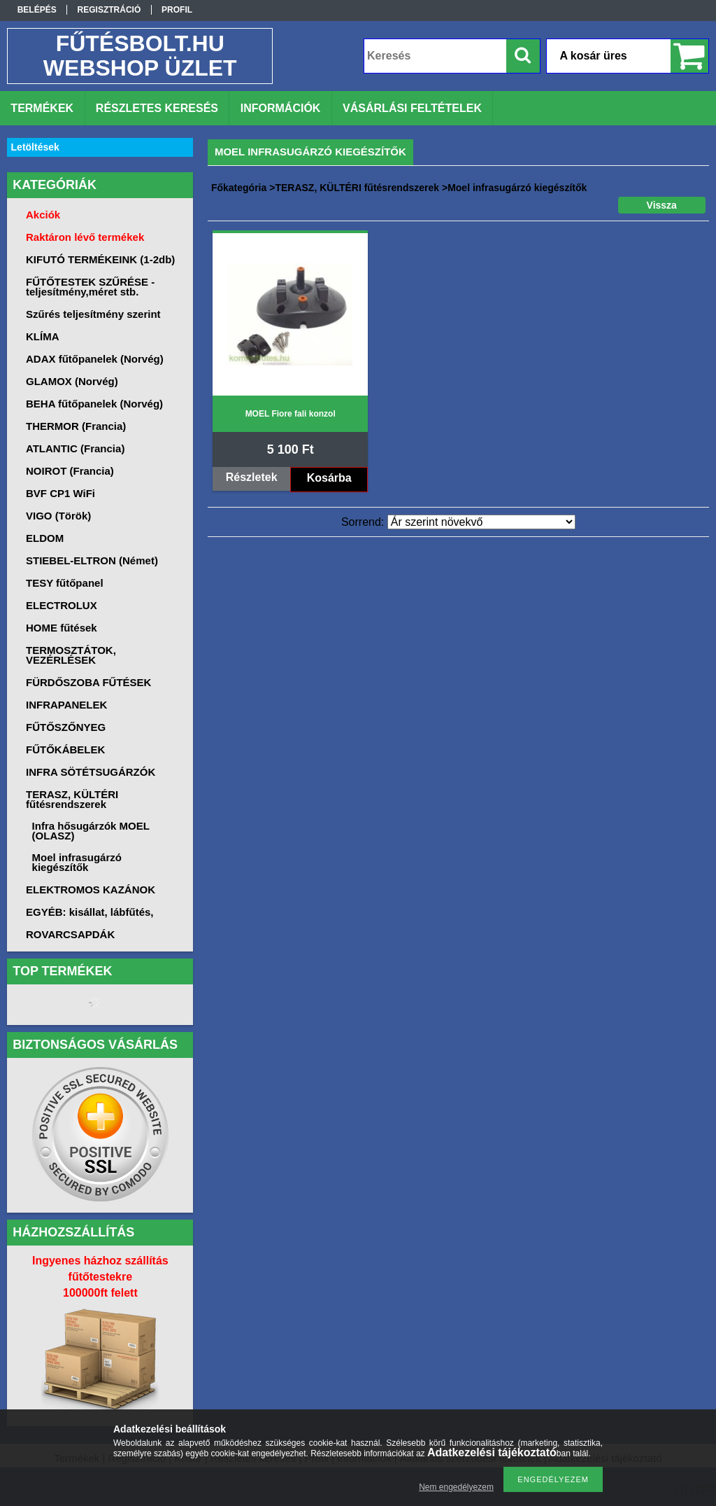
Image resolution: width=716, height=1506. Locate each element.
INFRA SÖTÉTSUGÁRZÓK (90, 772)
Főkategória (238, 187)
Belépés (37, 10)
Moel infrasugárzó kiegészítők (77, 862)
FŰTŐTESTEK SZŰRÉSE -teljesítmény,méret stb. (90, 287)
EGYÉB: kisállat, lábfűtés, (90, 912)
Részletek (252, 477)
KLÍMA (42, 336)
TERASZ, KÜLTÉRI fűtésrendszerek (357, 187)
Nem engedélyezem (456, 1487)
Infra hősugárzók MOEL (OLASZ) (91, 831)
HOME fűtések (61, 628)
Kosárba (329, 478)
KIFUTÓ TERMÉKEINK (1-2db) (100, 259)
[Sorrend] (481, 522)
